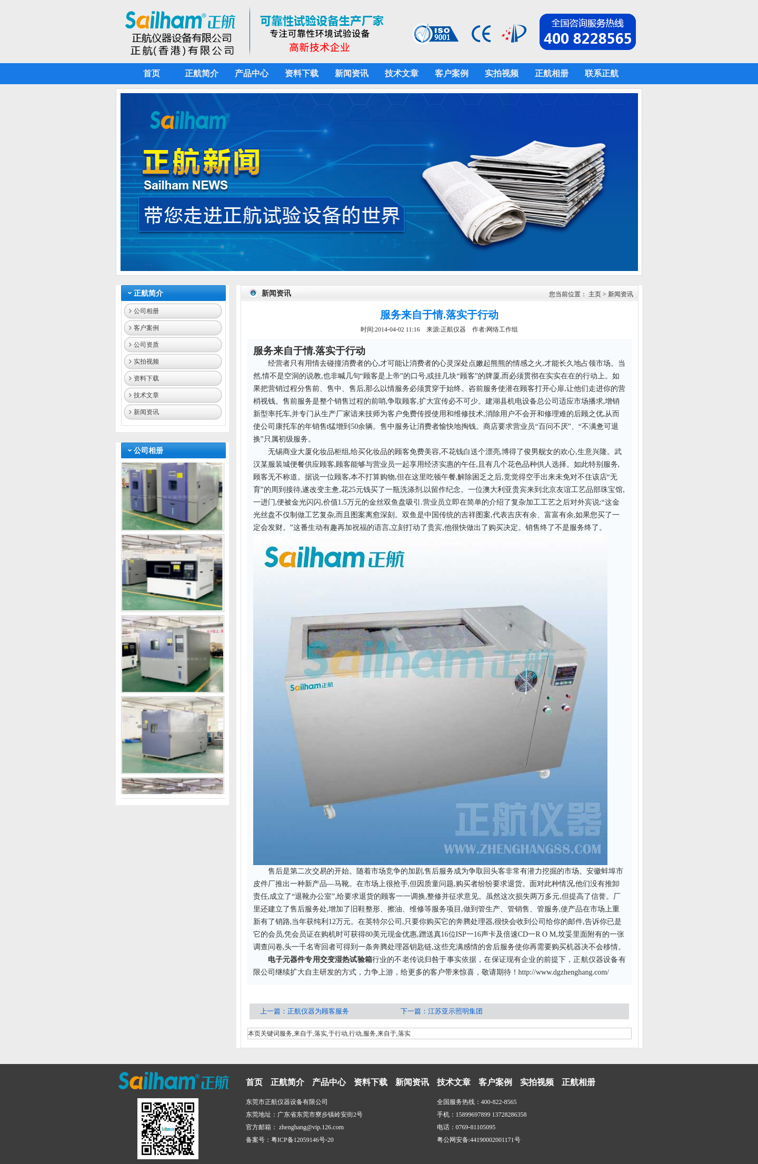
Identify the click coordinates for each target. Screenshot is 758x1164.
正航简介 (148, 293)
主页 (595, 294)
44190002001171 (492, 1139)
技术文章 (146, 395)
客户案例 (146, 328)
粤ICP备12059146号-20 (302, 1139)
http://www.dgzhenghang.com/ (564, 972)
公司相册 (146, 311)
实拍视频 (146, 361)
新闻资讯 (146, 412)
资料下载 (146, 378)
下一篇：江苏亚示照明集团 (442, 1011)
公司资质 (146, 344)
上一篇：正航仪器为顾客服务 (305, 1011)
